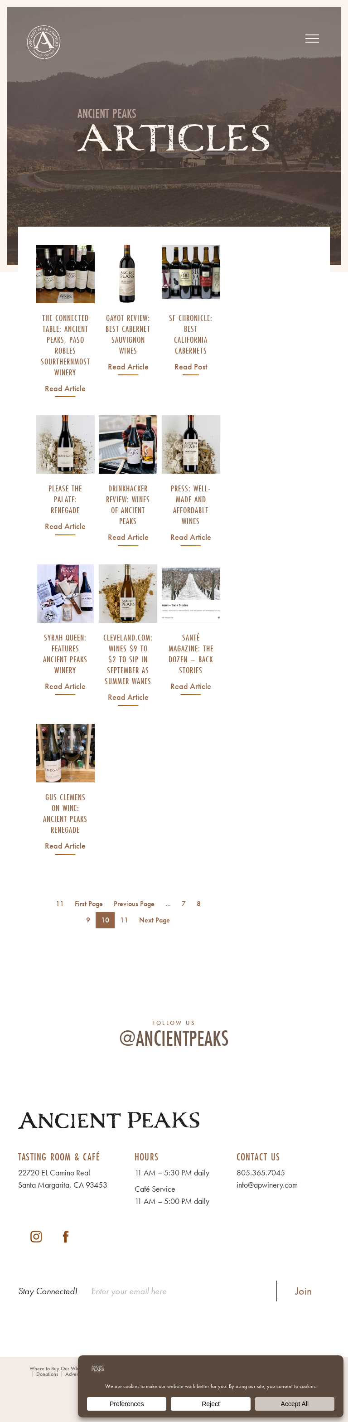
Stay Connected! (47, 1291)
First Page (89, 903)
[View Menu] (312, 38)
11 (124, 920)
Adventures (77, 1374)
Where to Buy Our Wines (56, 1368)
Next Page (154, 920)
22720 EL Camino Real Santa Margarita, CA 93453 (62, 1178)
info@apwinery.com (267, 1184)
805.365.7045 (261, 1172)
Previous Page (134, 903)
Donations (47, 1374)
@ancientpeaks (174, 1038)
